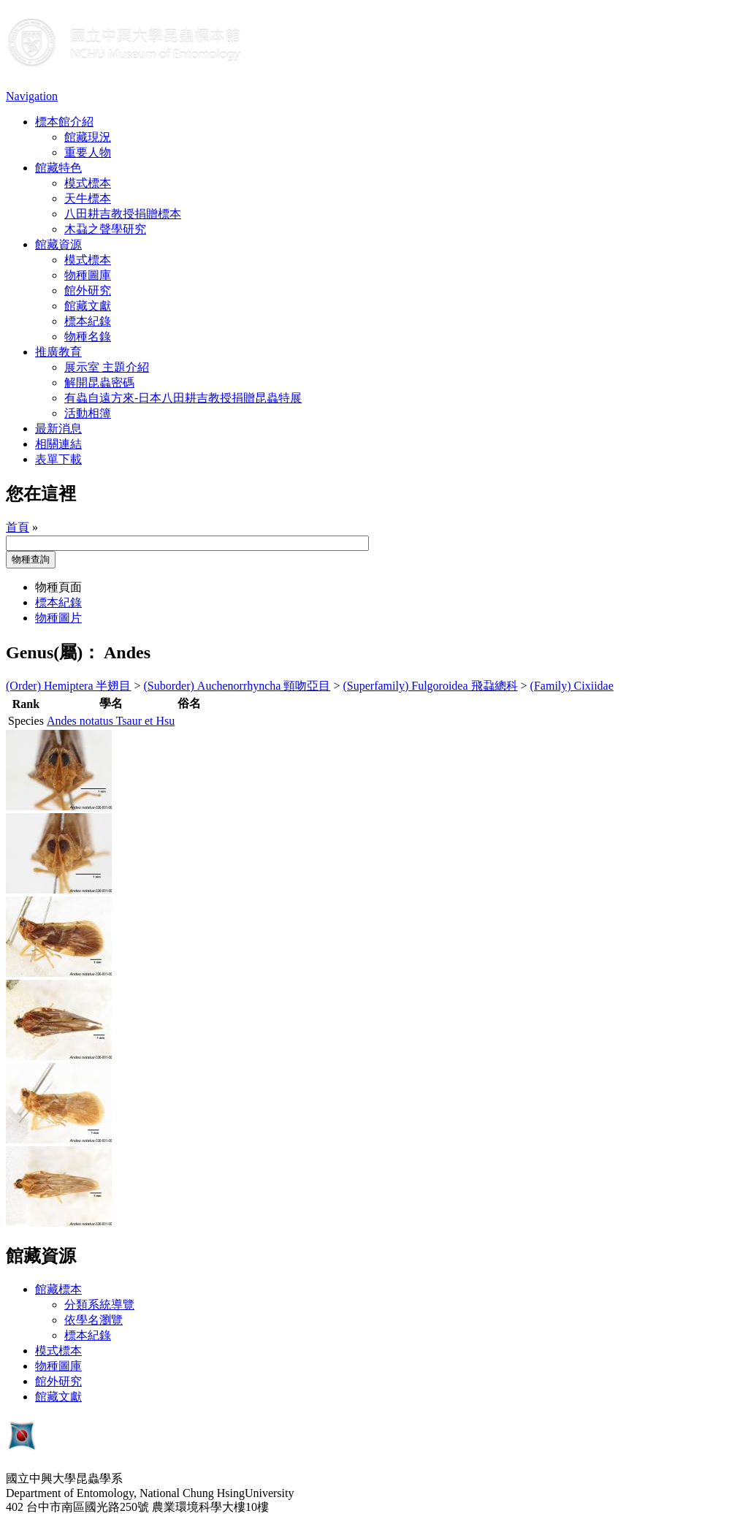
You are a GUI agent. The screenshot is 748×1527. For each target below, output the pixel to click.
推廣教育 (58, 352)
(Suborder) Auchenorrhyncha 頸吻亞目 (237, 685)
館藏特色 (58, 167)
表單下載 (58, 459)
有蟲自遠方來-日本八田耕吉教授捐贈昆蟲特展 (183, 398)
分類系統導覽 (99, 1304)
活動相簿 (87, 413)
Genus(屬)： (53, 652)
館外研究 (87, 290)
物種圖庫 (87, 275)
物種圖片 (58, 618)
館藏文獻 (87, 306)
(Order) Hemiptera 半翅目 (68, 685)
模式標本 (87, 183)
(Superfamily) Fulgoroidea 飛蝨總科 (430, 685)
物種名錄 (87, 336)
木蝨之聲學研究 (105, 229)
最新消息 (58, 428)
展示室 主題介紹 (106, 367)
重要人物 (87, 152)
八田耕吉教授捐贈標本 (122, 213)
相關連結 (58, 444)
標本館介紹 (64, 121)
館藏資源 (58, 244)
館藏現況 (87, 137)
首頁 (17, 527)
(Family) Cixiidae (572, 685)
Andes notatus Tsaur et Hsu (111, 721)
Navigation (32, 96)
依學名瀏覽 (93, 1320)
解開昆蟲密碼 (99, 382)
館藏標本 (58, 1289)
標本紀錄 (87, 321)
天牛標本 (87, 198)
